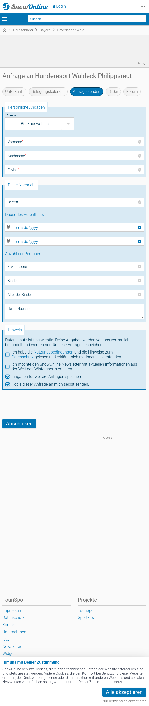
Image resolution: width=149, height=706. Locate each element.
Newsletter (12, 646)
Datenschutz (23, 357)
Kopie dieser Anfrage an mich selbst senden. (50, 384)
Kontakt (9, 624)
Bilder (113, 91)
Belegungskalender (48, 91)
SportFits (86, 617)
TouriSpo (86, 610)
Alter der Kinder (20, 295)
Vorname (16, 142)
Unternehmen (14, 632)
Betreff (14, 202)
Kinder (13, 281)
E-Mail (13, 170)
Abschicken (19, 424)
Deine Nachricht (21, 309)
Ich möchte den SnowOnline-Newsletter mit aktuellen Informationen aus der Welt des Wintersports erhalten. (74, 366)
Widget (8, 653)
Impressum (12, 610)
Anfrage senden (86, 91)
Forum (132, 91)
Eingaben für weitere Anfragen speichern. (48, 376)
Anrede (11, 115)
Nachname (17, 156)
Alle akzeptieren (124, 692)
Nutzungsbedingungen (54, 352)
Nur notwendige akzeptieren (124, 701)
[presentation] (40, 404)
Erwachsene (17, 267)
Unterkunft (14, 91)
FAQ (6, 639)
